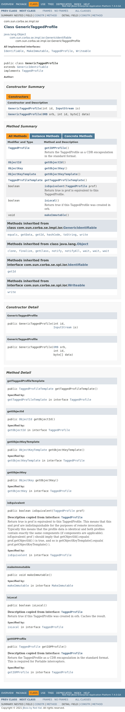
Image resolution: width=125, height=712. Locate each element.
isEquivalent (54, 186)
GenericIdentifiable (32, 66)
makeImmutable (55, 215)
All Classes (83, 11)
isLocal (50, 200)
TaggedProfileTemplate (25, 180)
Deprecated (64, 4)
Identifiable (14, 51)
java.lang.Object (15, 34)
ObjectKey (15, 168)
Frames (47, 11)
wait (86, 250)
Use (43, 4)
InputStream (65, 108)
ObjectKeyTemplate (22, 174)
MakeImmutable (37, 51)
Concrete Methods (79, 136)
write (84, 234)
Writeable (83, 51)
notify (57, 250)
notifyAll (72, 250)
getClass (41, 250)
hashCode (53, 234)
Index (77, 4)
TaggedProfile (62, 51)
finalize (25, 250)
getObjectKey (54, 168)
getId (39, 234)
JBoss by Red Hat (32, 708)
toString (69, 234)
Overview (7, 4)
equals (12, 234)
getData (26, 234)
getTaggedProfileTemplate (64, 180)
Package (21, 4)
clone (12, 250)
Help (87, 4)
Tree (51, 4)
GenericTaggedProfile (24, 108)
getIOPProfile (55, 147)
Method (52, 15)
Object (82, 244)
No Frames (61, 11)
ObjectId (14, 162)
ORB (45, 114)
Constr (39, 15)
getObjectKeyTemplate (61, 174)
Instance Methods (45, 136)
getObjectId (54, 162)
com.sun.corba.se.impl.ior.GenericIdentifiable (40, 37)
